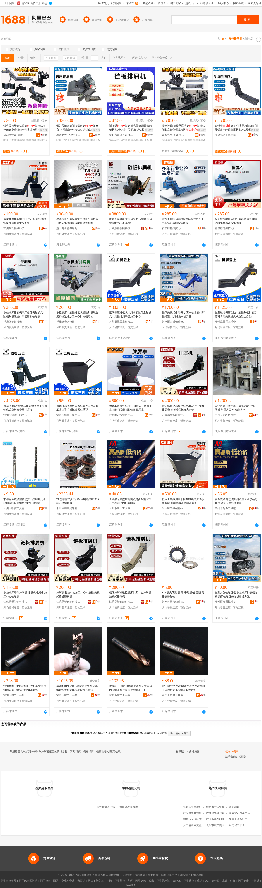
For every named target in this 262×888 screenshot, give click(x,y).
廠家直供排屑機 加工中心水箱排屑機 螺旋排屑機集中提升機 (24, 221)
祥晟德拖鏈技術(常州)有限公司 (174, 228)
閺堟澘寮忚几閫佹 (67, 140)
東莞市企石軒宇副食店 (242, 819)
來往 (225, 880)
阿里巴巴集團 (8, 880)
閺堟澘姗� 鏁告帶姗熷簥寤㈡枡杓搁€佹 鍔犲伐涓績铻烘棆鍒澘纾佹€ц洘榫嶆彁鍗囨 (130, 128)
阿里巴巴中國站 (49, 880)
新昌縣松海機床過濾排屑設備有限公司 (141, 806)
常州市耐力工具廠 (119, 508)
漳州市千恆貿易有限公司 (220, 806)
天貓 (90, 880)
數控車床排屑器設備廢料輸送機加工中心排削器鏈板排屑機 (183, 221)
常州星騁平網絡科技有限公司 (68, 508)
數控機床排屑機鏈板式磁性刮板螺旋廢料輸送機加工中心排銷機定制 (77, 314)
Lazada (130, 884)
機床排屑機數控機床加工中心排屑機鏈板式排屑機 (130, 594)
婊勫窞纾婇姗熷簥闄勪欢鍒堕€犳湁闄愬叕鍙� (15, 134)
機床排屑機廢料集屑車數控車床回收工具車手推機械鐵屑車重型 (77, 407)
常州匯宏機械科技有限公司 (15, 228)
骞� (43, 134)
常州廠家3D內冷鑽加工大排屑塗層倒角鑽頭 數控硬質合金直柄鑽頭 (24, 687)
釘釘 (232, 880)
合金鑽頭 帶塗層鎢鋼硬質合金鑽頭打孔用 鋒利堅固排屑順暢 (236, 501)
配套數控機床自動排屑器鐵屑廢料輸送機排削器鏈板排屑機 (236, 221)
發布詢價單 (231, 751)
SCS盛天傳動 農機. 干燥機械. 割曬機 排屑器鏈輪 (183, 594)
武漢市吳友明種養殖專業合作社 (224, 819)
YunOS (176, 880)
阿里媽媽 (140, 880)
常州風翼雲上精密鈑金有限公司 (121, 321)
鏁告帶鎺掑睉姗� (195, 140)
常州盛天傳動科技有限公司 (174, 601)
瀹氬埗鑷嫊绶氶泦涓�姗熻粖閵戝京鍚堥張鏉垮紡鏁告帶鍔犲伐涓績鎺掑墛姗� (183, 128)
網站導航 (198, 874)
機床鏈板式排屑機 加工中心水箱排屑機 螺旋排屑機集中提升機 (183, 314)
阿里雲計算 (163, 880)
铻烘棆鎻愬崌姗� (138, 140)
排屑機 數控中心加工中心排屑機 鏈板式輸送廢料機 (78, 594)
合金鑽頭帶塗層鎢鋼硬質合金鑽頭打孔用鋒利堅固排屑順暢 (130, 501)
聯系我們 (185, 874)
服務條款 (140, 874)
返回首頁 (162, 733)
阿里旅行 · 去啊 (124, 880)
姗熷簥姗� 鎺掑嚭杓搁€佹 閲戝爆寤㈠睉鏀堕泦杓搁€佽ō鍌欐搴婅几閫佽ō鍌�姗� (236, 128)
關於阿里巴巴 (169, 874)
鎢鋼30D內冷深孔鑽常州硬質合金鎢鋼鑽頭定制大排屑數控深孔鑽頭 (77, 687)
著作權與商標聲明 (108, 874)
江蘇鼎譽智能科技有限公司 (121, 228)
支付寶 (215, 880)
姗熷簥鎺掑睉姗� (89, 140)
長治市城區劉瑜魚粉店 (219, 825)
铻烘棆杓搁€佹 (118, 140)
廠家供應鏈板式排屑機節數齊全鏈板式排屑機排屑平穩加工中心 (130, 314)
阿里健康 (243, 880)
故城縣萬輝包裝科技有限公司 (223, 813)
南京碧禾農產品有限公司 (243, 813)
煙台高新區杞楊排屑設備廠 (112, 806)
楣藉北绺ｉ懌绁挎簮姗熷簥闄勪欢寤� (68, 134)
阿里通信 (189, 880)
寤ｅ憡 (43, 129)
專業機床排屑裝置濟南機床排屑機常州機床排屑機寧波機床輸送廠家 (77, 221)
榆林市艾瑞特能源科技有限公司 (201, 819)
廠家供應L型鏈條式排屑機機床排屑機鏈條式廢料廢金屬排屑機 (25, 407)
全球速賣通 (67, 880)
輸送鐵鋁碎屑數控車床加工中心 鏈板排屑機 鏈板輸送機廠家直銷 (183, 407)
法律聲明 (127, 874)
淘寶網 (81, 880)
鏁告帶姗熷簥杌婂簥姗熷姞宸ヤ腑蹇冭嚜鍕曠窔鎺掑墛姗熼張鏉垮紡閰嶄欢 (24, 128)
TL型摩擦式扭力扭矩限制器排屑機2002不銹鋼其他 (77, 501)
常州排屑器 (193, 751)
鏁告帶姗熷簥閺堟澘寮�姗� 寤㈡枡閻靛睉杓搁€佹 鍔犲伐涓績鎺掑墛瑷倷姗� (78, 128)
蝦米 (151, 880)
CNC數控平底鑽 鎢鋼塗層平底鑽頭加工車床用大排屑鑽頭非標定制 (183, 687)
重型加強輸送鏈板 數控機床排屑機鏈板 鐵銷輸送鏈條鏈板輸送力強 (236, 594)
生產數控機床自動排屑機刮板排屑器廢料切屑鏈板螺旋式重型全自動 (236, 314)
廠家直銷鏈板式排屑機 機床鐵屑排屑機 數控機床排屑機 (130, 221)
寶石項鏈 (234, 806)
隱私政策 (153, 874)
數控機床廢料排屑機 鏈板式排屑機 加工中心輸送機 (25, 594)
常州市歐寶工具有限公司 (15, 508)
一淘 (109, 880)
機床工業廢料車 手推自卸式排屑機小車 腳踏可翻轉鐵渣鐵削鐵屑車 (130, 407)
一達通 (255, 880)
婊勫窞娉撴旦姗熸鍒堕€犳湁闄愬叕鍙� (121, 134)
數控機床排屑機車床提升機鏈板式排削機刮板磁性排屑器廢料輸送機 (24, 314)
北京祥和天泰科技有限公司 (199, 806)
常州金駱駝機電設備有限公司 (227, 415)
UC (207, 880)
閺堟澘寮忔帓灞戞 (14, 140)
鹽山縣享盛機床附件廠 (68, 228)
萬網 (199, 880)
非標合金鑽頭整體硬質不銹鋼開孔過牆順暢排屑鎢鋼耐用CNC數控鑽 (24, 501)
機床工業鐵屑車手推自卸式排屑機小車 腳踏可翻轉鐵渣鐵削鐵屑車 (183, 501)
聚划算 (100, 880)
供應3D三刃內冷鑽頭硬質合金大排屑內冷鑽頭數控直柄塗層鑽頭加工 (130, 687)
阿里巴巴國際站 (28, 880)
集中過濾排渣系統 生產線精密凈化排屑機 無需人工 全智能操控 (236, 407)
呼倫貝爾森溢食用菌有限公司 (200, 813)
